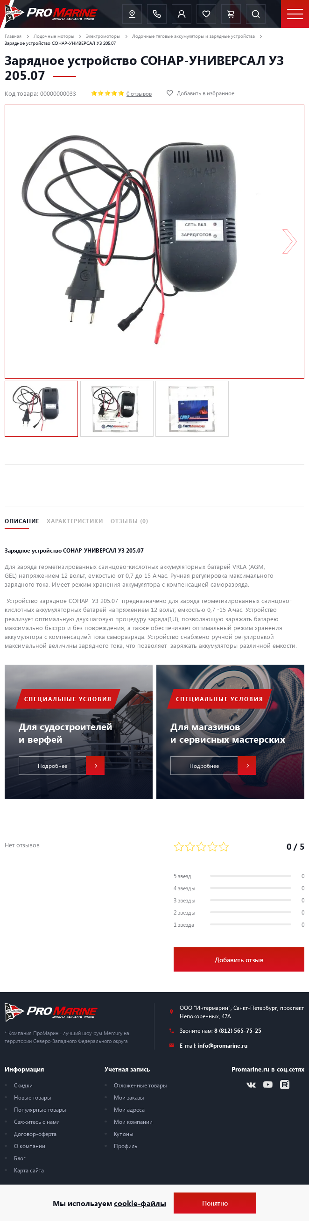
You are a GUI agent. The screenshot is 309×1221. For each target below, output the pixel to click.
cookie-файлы (140, 1203)
